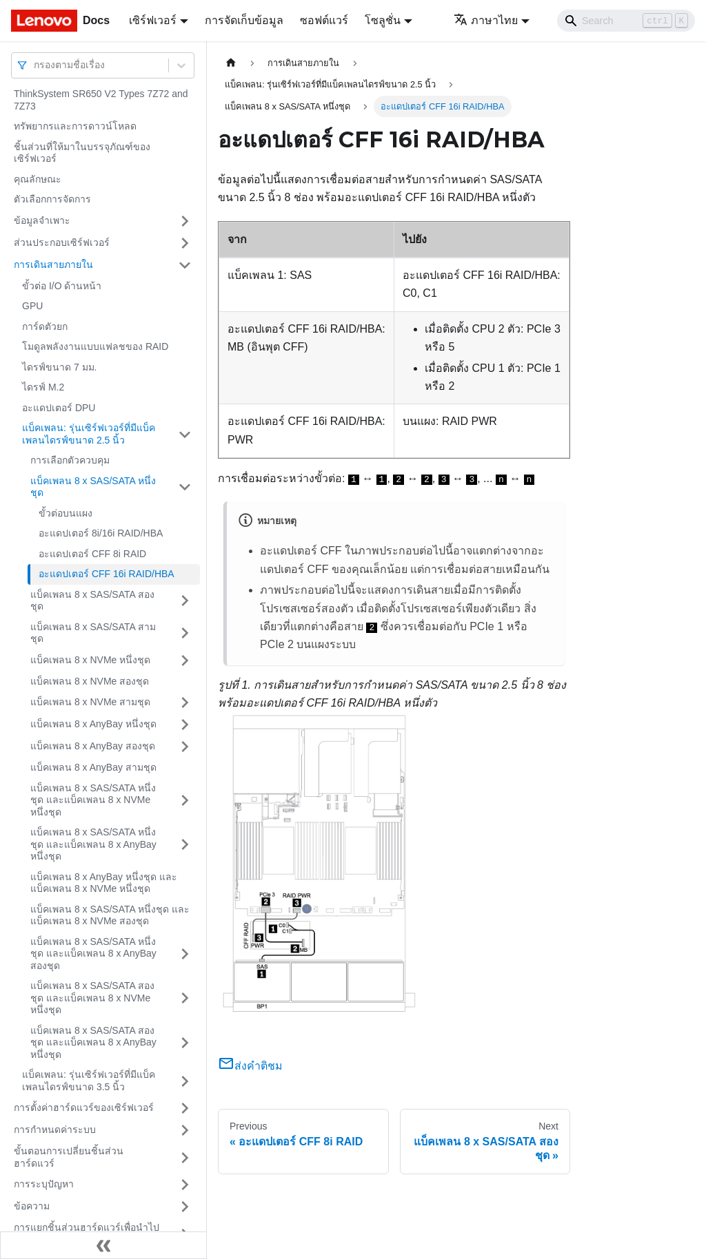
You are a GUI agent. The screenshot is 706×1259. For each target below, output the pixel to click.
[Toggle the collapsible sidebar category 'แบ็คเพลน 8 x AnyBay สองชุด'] (185, 747)
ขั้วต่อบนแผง (65, 513)
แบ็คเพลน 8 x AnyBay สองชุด (92, 745)
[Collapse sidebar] (103, 1245)
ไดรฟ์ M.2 (43, 387)
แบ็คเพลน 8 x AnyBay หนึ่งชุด (93, 723)
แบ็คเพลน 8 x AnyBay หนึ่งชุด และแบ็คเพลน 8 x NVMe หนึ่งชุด (103, 883)
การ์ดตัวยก (45, 326)
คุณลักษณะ (37, 179)
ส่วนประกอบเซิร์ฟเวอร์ (62, 242)
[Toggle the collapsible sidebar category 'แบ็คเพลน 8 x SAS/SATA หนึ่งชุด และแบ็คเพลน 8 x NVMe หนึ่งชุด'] (185, 800)
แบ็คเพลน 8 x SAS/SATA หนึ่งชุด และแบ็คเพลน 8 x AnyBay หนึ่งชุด (93, 844)
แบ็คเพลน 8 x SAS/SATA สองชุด (92, 600)
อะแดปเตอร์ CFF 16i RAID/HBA (106, 573)
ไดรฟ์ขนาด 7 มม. (59, 367)
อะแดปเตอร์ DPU (58, 407)
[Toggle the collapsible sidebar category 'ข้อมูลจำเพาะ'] (185, 221)
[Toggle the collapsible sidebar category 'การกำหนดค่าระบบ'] (185, 1130)
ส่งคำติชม (250, 1066)
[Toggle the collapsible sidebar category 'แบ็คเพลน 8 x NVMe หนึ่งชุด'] (185, 660)
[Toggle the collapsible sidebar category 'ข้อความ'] (185, 1207)
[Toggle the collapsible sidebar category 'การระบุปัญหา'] (185, 1185)
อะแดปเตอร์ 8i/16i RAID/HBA (101, 533)
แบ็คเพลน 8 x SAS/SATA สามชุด (93, 633)
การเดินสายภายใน (53, 264)
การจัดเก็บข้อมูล (244, 20)
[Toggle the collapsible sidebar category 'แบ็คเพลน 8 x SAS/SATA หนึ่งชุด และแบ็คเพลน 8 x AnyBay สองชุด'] (185, 954)
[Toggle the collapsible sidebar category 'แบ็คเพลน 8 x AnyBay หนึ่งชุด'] (185, 725)
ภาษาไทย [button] (486, 20)
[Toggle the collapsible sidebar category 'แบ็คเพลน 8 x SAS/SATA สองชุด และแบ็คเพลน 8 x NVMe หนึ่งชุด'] (185, 998)
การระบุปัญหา (44, 1183)
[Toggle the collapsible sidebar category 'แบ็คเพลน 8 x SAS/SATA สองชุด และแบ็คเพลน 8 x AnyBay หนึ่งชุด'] (185, 1043)
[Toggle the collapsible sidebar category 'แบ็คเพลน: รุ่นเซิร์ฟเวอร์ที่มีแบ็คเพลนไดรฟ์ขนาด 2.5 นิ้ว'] (185, 434)
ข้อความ (32, 1205)
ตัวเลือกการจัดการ (52, 199)
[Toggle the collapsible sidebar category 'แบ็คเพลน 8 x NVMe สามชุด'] (185, 702)
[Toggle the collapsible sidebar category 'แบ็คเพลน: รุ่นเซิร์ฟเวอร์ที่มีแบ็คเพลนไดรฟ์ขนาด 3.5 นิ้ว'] (185, 1081)
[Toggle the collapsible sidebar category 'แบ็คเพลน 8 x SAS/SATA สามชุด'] (185, 633)
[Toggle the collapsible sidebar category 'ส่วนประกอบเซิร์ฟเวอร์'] (185, 243)
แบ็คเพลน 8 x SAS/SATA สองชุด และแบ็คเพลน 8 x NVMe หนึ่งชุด (92, 997)
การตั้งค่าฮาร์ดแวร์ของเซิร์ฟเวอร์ (84, 1107)
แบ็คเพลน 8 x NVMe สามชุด (90, 701)
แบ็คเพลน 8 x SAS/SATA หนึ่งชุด (93, 487)
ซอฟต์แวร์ (324, 20)
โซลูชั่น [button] (383, 20)
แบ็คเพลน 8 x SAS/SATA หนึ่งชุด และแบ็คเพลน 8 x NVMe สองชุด (110, 915)
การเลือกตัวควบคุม (70, 460)
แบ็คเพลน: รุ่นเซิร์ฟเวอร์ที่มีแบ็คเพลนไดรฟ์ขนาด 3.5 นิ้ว (88, 1080)
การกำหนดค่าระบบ (55, 1129)
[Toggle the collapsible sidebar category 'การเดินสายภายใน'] (185, 265)
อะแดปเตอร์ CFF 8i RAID (92, 553)
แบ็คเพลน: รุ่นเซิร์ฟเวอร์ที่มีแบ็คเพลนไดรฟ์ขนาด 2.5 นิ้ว (88, 434)
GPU (32, 305)
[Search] (626, 21)
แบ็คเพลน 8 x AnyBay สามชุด (93, 767)
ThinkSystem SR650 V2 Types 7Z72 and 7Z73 (101, 100)
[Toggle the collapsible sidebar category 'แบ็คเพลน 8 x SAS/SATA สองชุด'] (185, 601)
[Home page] (231, 63)
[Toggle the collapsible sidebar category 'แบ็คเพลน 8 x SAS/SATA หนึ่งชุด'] (185, 487)
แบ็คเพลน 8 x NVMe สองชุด (89, 681)
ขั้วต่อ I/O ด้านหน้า (61, 285)
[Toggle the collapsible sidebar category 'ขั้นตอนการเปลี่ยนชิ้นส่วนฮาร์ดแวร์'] (185, 1157)
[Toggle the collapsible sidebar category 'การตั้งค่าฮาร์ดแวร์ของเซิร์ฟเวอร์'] (185, 1108)
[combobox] (35, 65)
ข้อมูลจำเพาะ (42, 220)
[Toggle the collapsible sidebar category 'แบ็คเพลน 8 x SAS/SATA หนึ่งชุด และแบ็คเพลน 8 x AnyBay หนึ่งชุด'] (185, 844)
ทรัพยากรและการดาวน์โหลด (75, 126)
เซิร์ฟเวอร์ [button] (152, 20)
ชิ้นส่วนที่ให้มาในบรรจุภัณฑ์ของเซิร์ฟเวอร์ (82, 153)
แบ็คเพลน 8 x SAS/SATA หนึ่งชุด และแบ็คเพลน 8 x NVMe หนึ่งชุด (93, 800)
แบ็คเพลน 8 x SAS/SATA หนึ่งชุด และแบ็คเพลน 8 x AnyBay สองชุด (93, 953)
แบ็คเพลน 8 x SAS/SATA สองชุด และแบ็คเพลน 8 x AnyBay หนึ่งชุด (93, 1042)
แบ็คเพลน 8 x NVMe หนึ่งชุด (90, 659)
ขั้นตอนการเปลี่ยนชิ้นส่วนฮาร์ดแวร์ (68, 1157)
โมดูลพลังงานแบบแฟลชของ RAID (95, 346)
